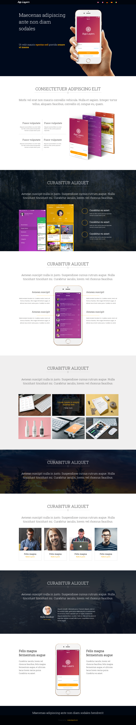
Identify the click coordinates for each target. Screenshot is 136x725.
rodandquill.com (72, 720)
